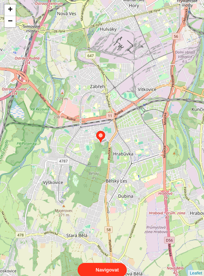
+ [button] (10, 10)
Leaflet (196, 266)
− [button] (10, 21)
